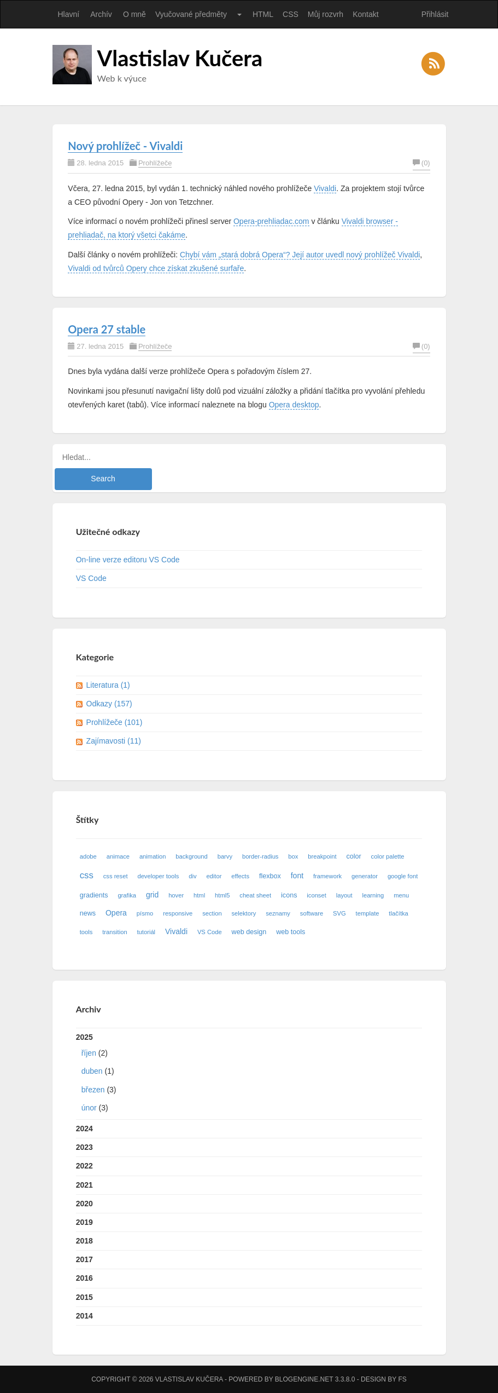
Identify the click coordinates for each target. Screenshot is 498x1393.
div (192, 876)
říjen (88, 1053)
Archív (101, 14)
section (211, 913)
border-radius (260, 856)
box (293, 856)
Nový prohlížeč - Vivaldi (125, 145)
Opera (116, 912)
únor (89, 1107)
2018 (84, 1240)
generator (364, 876)
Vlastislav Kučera (180, 58)
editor (213, 876)
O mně (134, 14)
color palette (388, 856)
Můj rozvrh (325, 14)
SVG (339, 913)
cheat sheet (255, 895)
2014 (84, 1315)
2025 (249, 1075)
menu (401, 895)
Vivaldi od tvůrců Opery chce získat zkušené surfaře (156, 268)
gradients (94, 895)
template (367, 913)
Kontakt (365, 14)
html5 (222, 895)
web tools (290, 932)
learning (373, 895)
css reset (115, 876)
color (353, 856)
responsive (177, 913)
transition (114, 932)
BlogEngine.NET (304, 1379)
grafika (127, 895)
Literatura (108, 685)
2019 (84, 1222)
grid (152, 894)
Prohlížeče (155, 163)
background (191, 856)
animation (152, 856)
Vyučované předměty (191, 14)
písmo (145, 913)
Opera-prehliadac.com (271, 221)
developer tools (158, 876)
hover (176, 895)
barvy (225, 856)
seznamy (278, 913)
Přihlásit (435, 14)
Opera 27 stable (106, 329)
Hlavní (69, 14)
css (86, 875)
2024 (84, 1128)
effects (240, 876)
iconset (316, 895)
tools (86, 932)
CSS (290, 14)
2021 (84, 1185)
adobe (88, 856)
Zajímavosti (113, 740)
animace (118, 856)
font (297, 875)
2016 (84, 1278)
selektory (244, 913)
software (311, 913)
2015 (84, 1297)
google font (403, 876)
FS (402, 1379)
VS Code (91, 578)
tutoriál (146, 932)
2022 (84, 1165)
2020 (84, 1203)
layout (344, 895)
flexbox (270, 876)
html (199, 895)
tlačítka (398, 913)
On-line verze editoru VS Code (128, 559)
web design (249, 932)
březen (93, 1089)
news (88, 913)
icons (289, 895)
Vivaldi (325, 188)
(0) (421, 163)
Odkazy (109, 703)
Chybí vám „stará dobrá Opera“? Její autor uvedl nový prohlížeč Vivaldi (300, 254)
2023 (84, 1147)
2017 (84, 1259)
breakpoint (322, 856)
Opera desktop (294, 404)
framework (327, 876)
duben (92, 1071)
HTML (263, 14)
